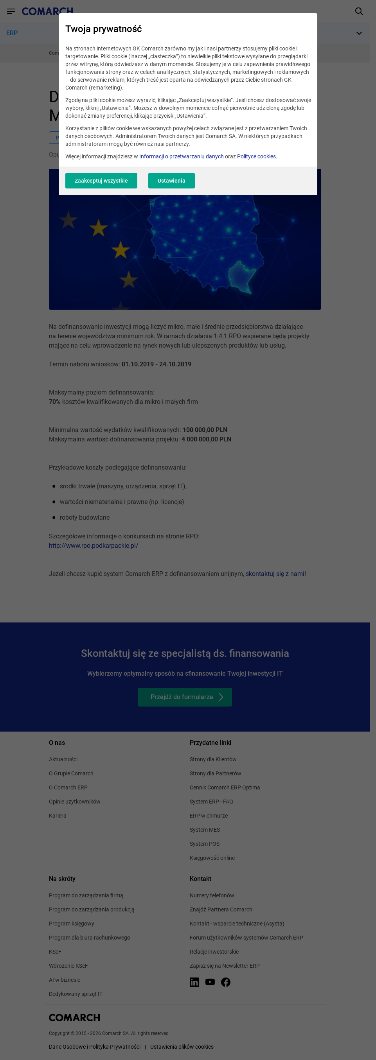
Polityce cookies (256, 156)
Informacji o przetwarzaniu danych (181, 156)
